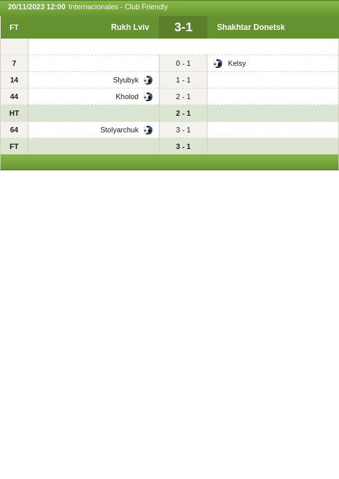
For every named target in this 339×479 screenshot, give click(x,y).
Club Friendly (146, 7)
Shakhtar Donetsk (251, 27)
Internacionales (93, 7)
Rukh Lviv (130, 27)
